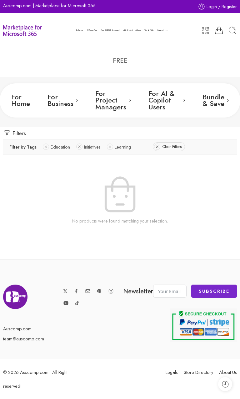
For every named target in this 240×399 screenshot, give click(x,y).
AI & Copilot (128, 30)
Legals (172, 372)
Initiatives (88, 147)
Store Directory (198, 372)
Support (160, 30)
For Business (63, 100)
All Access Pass (92, 30)
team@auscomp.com (23, 338)
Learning (119, 147)
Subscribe (214, 291)
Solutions (79, 30)
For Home (20, 100)
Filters (14, 133)
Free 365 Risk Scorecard (110, 30)
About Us (228, 372)
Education (56, 147)
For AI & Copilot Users (166, 100)
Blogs (139, 30)
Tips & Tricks (148, 30)
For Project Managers (113, 100)
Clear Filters (168, 147)
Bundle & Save (215, 100)
